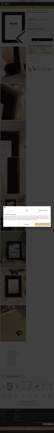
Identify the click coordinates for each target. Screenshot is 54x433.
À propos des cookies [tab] (43, 210)
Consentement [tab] (11, 210)
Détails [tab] (27, 210)
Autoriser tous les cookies (42, 224)
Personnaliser (27, 224)
